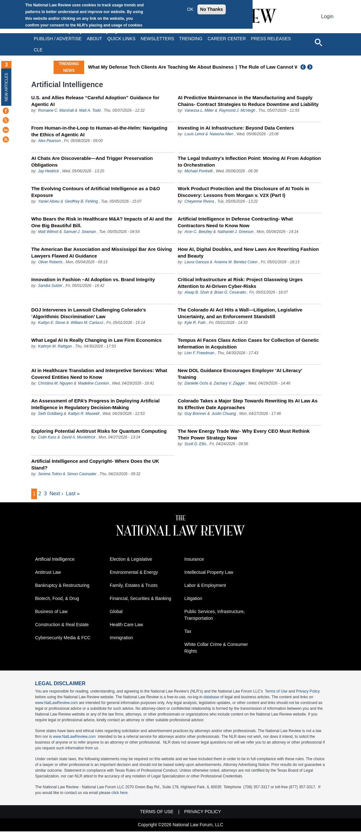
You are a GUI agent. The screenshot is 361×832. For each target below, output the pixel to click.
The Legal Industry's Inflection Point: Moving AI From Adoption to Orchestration (249, 161)
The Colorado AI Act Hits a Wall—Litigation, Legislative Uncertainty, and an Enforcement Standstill (240, 313)
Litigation (193, 599)
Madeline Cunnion (93, 383)
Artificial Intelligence (55, 559)
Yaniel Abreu (48, 201)
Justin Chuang (223, 413)
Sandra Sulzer (50, 285)
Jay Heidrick (49, 171)
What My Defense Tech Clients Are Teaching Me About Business (182, 67)
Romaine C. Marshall (56, 110)
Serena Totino (50, 474)
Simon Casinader (81, 474)
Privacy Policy (308, 692)
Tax (187, 631)
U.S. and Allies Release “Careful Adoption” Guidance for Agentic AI (95, 101)
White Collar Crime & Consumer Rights (216, 648)
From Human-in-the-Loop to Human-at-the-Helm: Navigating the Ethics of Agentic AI (99, 131)
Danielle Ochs (197, 383)
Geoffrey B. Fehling (81, 201)
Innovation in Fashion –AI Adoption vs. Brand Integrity (93, 279)
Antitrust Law (48, 572)
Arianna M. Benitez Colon (235, 262)
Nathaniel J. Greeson (235, 231)
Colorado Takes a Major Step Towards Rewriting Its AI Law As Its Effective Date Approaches (247, 404)
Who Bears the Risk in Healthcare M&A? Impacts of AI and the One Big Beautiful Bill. (101, 222)
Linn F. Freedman (200, 353)
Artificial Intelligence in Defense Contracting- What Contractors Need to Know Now (235, 222)
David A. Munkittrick (78, 437)
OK (190, 9)
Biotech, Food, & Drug (57, 599)
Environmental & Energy (134, 572)
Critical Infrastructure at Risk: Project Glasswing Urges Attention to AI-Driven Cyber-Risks (240, 283)
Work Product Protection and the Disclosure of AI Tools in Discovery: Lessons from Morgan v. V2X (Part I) (243, 192)
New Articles (6, 87)
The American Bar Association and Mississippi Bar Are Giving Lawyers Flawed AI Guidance (101, 252)
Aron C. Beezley (198, 231)
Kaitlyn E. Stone (51, 322)
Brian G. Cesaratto (230, 292)
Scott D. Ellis (195, 444)
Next (310, 67)
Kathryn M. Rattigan (55, 346)
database (211, 697)
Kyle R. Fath (195, 322)
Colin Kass (47, 437)
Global (116, 612)
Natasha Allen (221, 134)
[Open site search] (318, 42)
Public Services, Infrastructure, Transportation (214, 615)
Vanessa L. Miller (199, 110)
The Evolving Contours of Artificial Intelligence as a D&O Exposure (95, 192)
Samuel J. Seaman (79, 231)
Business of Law (51, 612)
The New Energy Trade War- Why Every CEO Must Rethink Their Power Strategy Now (244, 434)
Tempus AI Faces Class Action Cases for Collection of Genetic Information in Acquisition (248, 343)
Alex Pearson (49, 141)
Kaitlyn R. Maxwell (83, 413)
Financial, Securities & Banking (140, 599)
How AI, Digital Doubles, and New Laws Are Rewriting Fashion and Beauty (248, 252)
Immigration (121, 638)
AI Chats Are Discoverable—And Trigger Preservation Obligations (92, 161)
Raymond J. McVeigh (237, 110)
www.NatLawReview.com (56, 703)
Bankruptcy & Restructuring (62, 585)
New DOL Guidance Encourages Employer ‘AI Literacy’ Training (240, 374)
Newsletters (157, 38)
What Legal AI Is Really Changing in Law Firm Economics (96, 340)
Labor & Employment (205, 585)
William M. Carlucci (86, 322)
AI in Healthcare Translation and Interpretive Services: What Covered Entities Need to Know (99, 374)
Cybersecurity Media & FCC (63, 638)
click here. (120, 793)
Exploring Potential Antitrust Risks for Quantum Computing (98, 431)
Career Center (227, 38)
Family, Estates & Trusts (134, 585)
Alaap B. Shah (197, 292)
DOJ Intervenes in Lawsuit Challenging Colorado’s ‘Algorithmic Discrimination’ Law (88, 313)
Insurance (194, 559)
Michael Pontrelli (199, 171)
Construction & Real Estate (62, 625)
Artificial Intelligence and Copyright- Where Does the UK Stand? (95, 464)
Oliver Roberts (50, 262)
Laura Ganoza (197, 262)
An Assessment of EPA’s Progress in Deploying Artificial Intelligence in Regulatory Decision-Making (95, 404)
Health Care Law (126, 625)
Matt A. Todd (89, 110)
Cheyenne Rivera (199, 201)
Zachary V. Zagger (229, 383)
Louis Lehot (194, 134)
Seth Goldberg (50, 413)
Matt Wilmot (48, 231)
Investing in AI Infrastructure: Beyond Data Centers (236, 128)
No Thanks (211, 9)
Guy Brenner (195, 413)
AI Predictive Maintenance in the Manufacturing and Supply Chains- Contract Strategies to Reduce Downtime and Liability (248, 101)
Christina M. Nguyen (55, 383)
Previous (303, 67)
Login (327, 16)
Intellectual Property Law (208, 572)
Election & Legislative (131, 559)
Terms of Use (276, 692)
